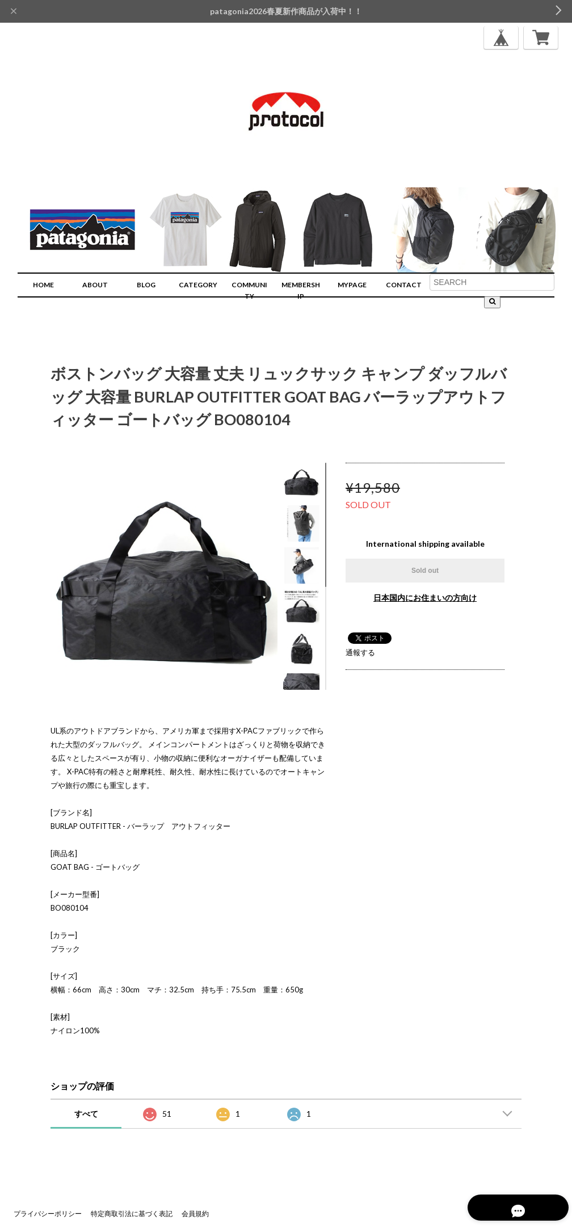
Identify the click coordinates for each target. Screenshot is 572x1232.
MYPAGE (352, 284)
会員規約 (195, 1213)
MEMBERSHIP (300, 290)
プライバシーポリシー (48, 1213)
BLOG (146, 284)
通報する (360, 652)
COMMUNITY (249, 290)
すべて (86, 1113)
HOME (43, 284)
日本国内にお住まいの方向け (425, 597)
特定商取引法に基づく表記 (132, 1213)
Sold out (425, 571)
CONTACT (404, 284)
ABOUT (95, 284)
